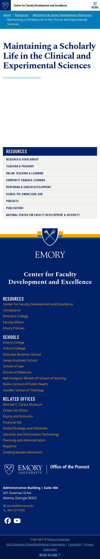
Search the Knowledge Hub (24, 194)
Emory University (58, 539)
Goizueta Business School (22, 354)
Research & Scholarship (22, 159)
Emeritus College (15, 316)
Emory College (13, 342)
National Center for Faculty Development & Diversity (43, 215)
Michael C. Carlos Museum (22, 404)
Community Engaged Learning (25, 180)
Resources (21, 15)
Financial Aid (12, 422)
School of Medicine (17, 372)
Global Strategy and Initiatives (25, 428)
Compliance (11, 310)
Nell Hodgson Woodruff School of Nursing (34, 378)
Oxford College (14, 348)
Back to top (50, 555)
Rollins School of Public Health (25, 384)
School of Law (13, 366)
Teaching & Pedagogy (20, 166)
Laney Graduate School (20, 360)
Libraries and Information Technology (31, 434)
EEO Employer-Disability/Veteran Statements (35, 545)
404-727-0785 (14, 510)
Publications (15, 208)
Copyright (74, 545)
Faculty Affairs (13, 322)
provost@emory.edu (18, 506)
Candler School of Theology (23, 390)
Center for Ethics (15, 410)
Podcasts (12, 201)
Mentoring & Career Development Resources (62, 15)
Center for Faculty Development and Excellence (40, 5)
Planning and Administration (24, 440)
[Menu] (95, 5)
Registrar (10, 446)
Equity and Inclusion (18, 416)
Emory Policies (14, 328)
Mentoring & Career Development (28, 187)
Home (7, 15)
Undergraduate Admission (22, 452)
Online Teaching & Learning (24, 173)
